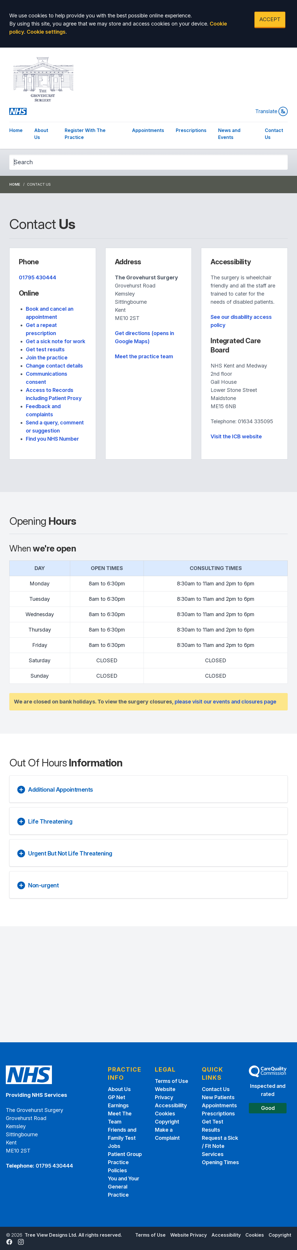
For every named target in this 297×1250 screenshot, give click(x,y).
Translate (271, 111)
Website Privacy (188, 1235)
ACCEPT (269, 19)
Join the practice (47, 357)
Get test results (45, 349)
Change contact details (54, 366)
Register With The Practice (85, 133)
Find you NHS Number (52, 439)
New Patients (218, 1097)
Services (213, 1154)
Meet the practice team (144, 356)
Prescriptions (191, 130)
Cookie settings (46, 32)
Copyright (167, 1122)
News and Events (229, 133)
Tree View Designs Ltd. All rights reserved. (73, 1235)
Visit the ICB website (236, 436)
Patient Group (125, 1154)
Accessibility (171, 1105)
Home (16, 130)
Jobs (114, 1146)
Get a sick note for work (55, 341)
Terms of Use (171, 1081)
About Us (41, 133)
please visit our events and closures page (225, 702)
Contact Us (274, 133)
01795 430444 (37, 277)
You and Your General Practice (123, 1186)
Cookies (165, 1113)
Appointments (148, 130)
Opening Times (220, 1162)
